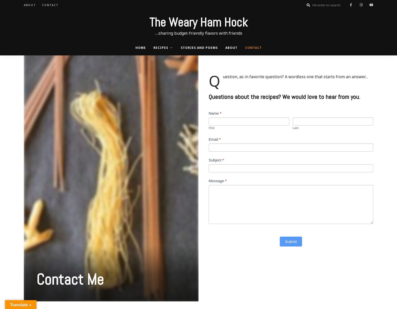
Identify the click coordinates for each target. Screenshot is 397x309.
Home (140, 48)
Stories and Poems (199, 48)
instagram (361, 5)
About (30, 5)
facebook (351, 5)
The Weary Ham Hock (198, 22)
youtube (371, 5)
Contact (50, 5)
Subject (216, 160)
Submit (291, 241)
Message (218, 181)
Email (215, 139)
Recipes (160, 48)
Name (215, 113)
